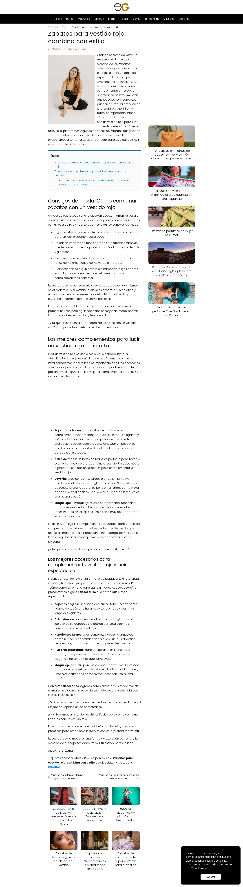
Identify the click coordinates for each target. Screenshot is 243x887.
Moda (111, 19)
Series (136, 19)
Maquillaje (84, 19)
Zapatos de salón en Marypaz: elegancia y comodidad (68, 776)
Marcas (99, 19)
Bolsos (58, 19)
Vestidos (169, 19)
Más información (200, 868)
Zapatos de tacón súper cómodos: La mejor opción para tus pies (119, 776)
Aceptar (211, 876)
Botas (69, 19)
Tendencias (152, 19)
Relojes (124, 19)
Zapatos (184, 19)
